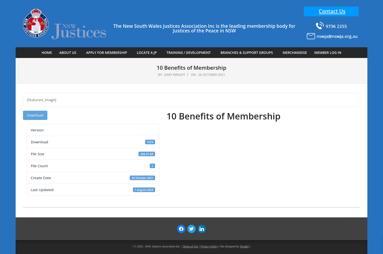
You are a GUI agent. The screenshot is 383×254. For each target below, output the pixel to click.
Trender (244, 246)
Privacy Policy (209, 246)
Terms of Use (190, 246)
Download (35, 115)
